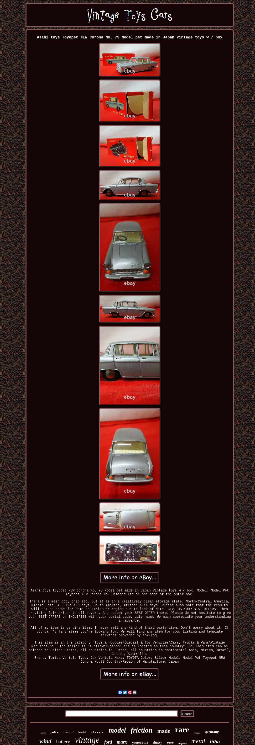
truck (170, 743)
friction (142, 730)
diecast (68, 732)
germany (212, 732)
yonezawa (140, 742)
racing (197, 733)
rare (182, 729)
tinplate (182, 743)
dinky (157, 742)
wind (46, 741)
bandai (82, 732)
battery (63, 742)
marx (122, 742)
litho (215, 742)
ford (108, 742)
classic (97, 732)
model (117, 730)
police (55, 732)
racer (43, 732)
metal (198, 741)
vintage (87, 740)
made (163, 731)
